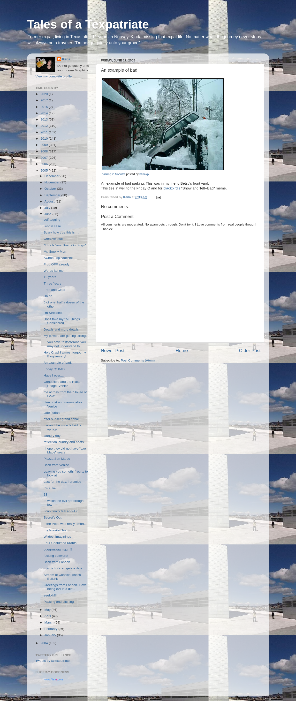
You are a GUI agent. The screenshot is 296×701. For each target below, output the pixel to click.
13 (45, 494)
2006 (44, 164)
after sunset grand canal (61, 419)
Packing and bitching (59, 601)
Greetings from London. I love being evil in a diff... (65, 587)
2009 (44, 145)
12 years (50, 277)
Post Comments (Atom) (138, 360)
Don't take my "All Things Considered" (62, 321)
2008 (44, 151)
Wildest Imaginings (57, 536)
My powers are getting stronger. (66, 336)
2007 (44, 157)
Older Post (249, 350)
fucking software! (56, 556)
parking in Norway (113, 174)
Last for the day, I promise (62, 481)
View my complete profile (54, 76)
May (48, 609)
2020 (44, 94)
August (50, 201)
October (51, 188)
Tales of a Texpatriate (88, 24)
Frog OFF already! (57, 264)
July (48, 208)
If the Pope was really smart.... (66, 524)
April (48, 616)
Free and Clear (54, 290)
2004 (44, 643)
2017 (44, 100)
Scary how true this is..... (61, 232)
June (49, 214)
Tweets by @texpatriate (53, 661)
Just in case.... (54, 226)
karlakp (144, 174)
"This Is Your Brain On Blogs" (65, 245)
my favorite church (57, 530)
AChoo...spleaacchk (58, 258)
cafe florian (52, 413)
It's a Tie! (50, 488)
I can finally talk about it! (61, 511)
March (49, 622)
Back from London (57, 562)
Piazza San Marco (57, 458)
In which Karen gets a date (63, 568)
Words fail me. (54, 270)
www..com (53, 679)
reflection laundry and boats (64, 442)
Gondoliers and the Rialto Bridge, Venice (62, 383)
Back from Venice (56, 465)
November (53, 182)
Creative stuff (53, 239)
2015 (44, 107)
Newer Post (113, 350)
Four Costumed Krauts (60, 543)
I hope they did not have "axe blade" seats (65, 450)
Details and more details (61, 329)
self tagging (52, 219)
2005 (44, 170)
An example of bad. (58, 362)
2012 (44, 126)
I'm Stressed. (53, 313)
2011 (44, 132)
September (53, 195)
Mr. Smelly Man (55, 251)
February (52, 629)
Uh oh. (48, 296)
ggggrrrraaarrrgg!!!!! (58, 549)
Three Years (52, 283)
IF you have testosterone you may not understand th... (65, 344)
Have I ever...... (55, 375)
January (51, 635)
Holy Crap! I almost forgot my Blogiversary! (65, 354)
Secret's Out (52, 517)
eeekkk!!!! (51, 595)
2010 (44, 138)
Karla (66, 59)
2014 (44, 113)
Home (182, 350)
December (53, 176)
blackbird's (171, 188)
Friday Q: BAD (54, 369)
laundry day (52, 435)
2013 (44, 119)
